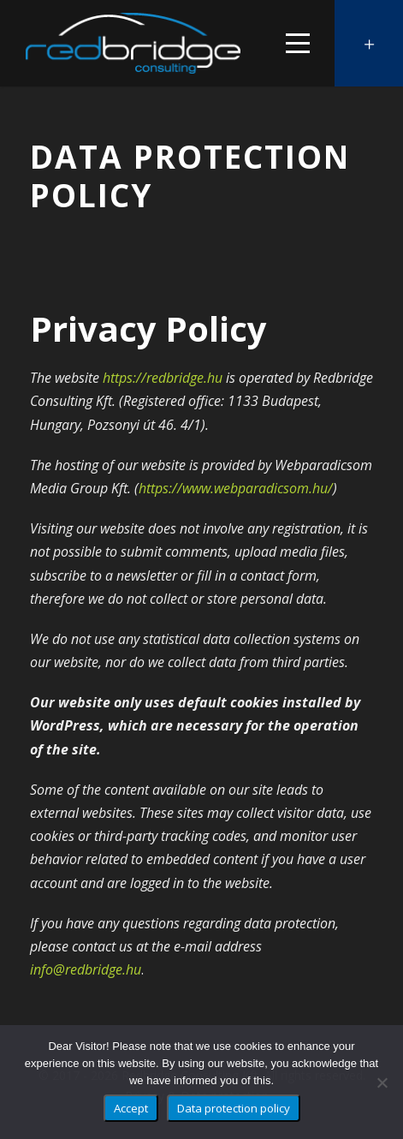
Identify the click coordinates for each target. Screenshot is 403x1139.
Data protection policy (233, 1108)
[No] (381, 1082)
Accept (131, 1108)
